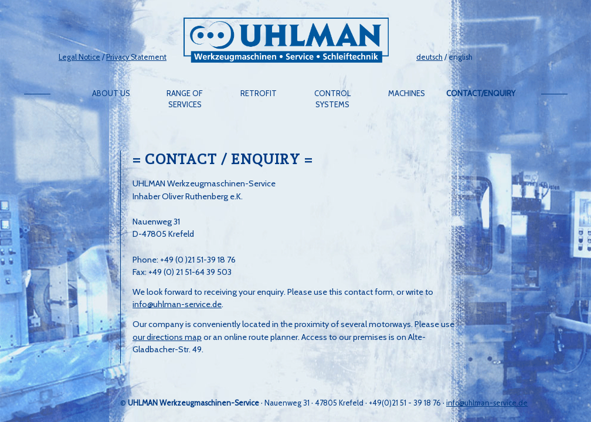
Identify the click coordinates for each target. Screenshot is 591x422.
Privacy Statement (136, 57)
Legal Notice (79, 57)
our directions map (167, 337)
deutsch (429, 57)
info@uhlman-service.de (177, 304)
